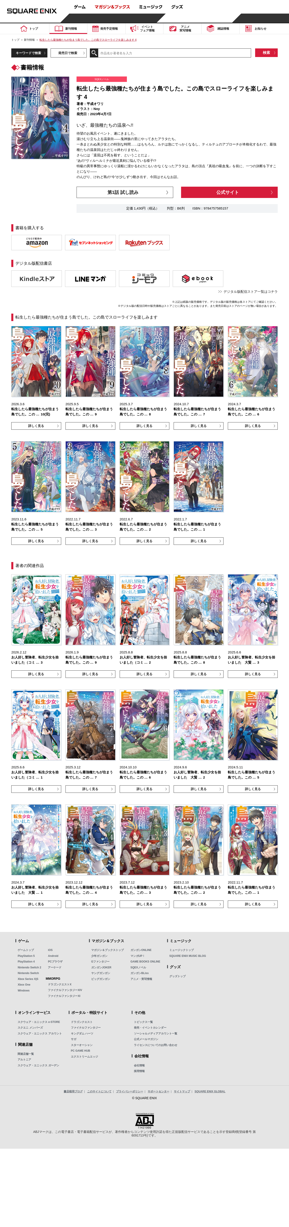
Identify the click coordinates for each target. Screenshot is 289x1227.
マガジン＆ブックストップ (107, 950)
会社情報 (139, 1065)
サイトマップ (182, 1091)
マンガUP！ (138, 956)
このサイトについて (99, 1091)
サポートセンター (158, 1091)
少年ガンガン (99, 956)
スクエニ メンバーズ (30, 1027)
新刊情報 (29, 39)
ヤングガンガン (100, 973)
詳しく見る (36, 426)
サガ (73, 1039)
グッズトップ (177, 976)
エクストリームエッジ (84, 1056)
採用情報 (139, 1071)
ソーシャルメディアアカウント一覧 (155, 1033)
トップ (15, 39)
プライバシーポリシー (129, 1091)
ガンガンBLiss (140, 973)
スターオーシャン (82, 1045)
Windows (24, 990)
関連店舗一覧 (26, 1053)
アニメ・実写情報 (141, 979)
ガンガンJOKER (101, 967)
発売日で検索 (67, 53)
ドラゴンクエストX (59, 984)
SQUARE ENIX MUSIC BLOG (187, 956)
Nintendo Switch (28, 973)
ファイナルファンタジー (86, 1027)
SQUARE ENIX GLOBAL (210, 1091)
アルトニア (24, 1059)
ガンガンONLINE (141, 950)
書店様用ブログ (73, 1091)
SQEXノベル (138, 967)
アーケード (54, 967)
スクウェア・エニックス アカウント (40, 1033)
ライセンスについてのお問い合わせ (155, 1045)
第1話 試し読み (122, 192)
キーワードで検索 (28, 53)
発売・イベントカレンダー (150, 1027)
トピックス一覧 (143, 1022)
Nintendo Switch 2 (29, 967)
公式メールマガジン (146, 1039)
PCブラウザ (55, 961)
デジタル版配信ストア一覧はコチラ (251, 291)
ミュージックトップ (181, 950)
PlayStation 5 (26, 956)
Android (53, 956)
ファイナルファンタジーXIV (65, 990)
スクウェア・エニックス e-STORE (39, 1022)
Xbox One (24, 984)
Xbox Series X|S (28, 979)
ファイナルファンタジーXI (64, 996)
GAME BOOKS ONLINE (145, 961)
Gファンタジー (100, 961)
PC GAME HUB (80, 1050)
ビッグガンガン (100, 979)
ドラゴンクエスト (82, 1022)
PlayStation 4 (26, 961)
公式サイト (227, 192)
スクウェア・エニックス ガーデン (38, 1065)
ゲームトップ (26, 950)
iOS (50, 950)
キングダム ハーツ (82, 1033)
